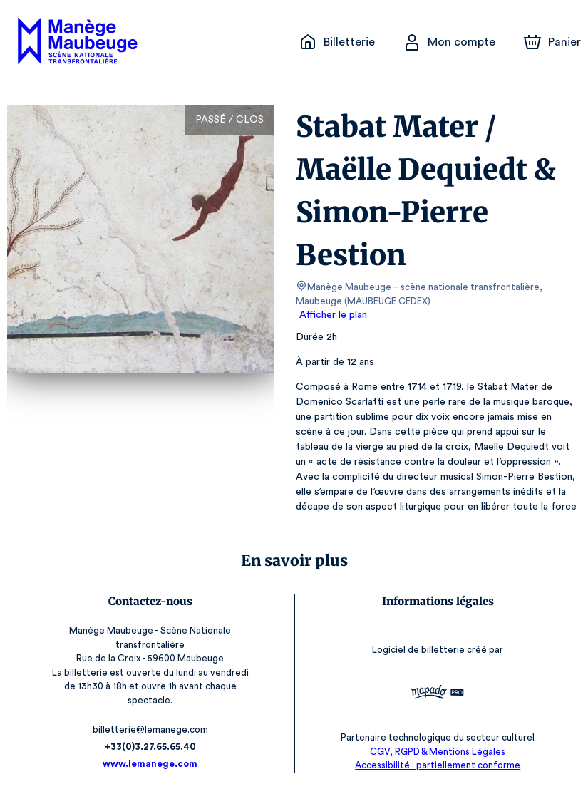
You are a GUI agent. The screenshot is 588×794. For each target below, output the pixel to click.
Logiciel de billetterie (420, 649)
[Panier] (552, 42)
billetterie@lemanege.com (151, 729)
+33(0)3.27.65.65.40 (150, 746)
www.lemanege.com (150, 763)
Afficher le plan (332, 315)
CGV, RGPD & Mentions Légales (437, 751)
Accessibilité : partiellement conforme (438, 765)
